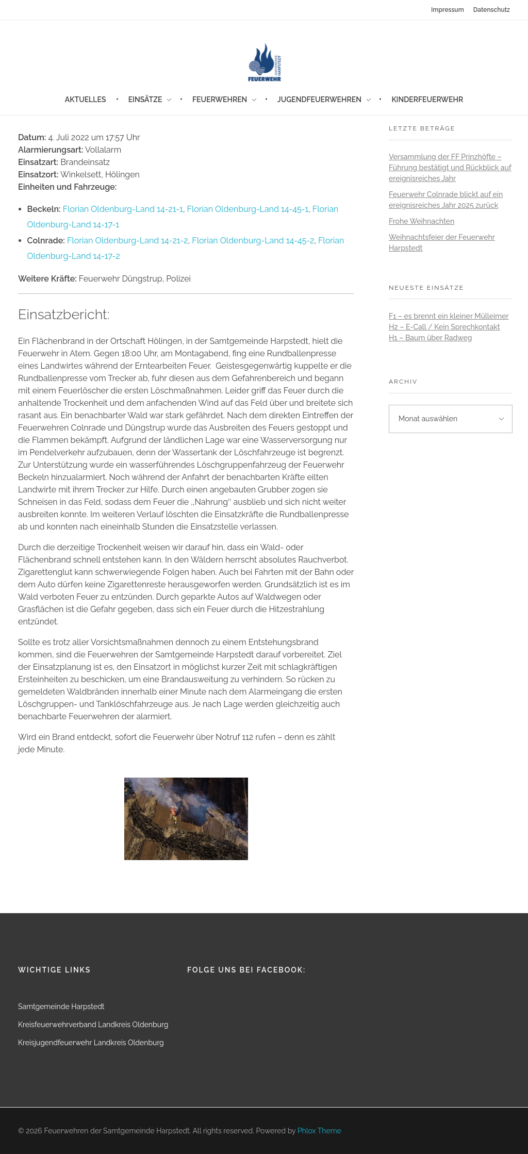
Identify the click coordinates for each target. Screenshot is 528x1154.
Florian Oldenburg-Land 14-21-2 (127, 240)
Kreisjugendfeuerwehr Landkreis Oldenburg (91, 1042)
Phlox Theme (319, 1131)
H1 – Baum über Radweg (430, 338)
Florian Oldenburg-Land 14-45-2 (253, 240)
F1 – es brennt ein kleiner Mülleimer (449, 316)
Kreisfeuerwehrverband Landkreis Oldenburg (93, 1024)
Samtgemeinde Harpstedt (61, 1006)
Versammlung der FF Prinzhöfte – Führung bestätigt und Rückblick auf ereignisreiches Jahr (450, 168)
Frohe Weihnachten (421, 221)
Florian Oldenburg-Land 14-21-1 (123, 209)
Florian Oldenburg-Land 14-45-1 (247, 209)
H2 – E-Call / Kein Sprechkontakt (444, 327)
